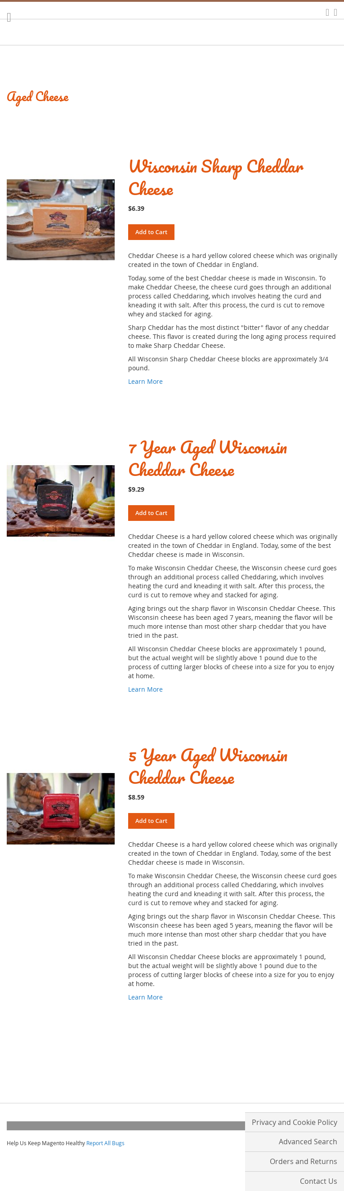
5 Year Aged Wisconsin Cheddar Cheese (207, 766)
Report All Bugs (105, 1143)
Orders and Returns (303, 1161)
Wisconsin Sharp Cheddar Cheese (216, 177)
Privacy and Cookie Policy (294, 1122)
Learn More (145, 381)
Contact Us (318, 1181)
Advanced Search (308, 1142)
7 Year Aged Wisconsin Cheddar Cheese (207, 458)
